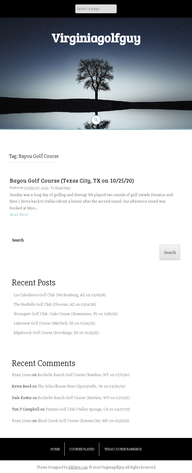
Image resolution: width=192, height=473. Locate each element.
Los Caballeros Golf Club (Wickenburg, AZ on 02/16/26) (60, 294)
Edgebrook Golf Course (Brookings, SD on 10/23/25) (56, 332)
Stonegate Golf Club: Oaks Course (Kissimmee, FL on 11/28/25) (66, 313)
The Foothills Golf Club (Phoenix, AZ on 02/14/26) (55, 304)
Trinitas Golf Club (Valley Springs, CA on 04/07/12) (87, 409)
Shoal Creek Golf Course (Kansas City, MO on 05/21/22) (83, 420)
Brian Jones (63, 188)
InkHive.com (78, 467)
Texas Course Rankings (123, 449)
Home (55, 449)
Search (18, 240)
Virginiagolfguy (96, 37)
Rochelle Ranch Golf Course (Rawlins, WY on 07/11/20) (84, 374)
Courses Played (82, 449)
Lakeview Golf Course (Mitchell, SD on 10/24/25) (54, 323)
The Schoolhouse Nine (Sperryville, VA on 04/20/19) (81, 386)
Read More (19, 214)
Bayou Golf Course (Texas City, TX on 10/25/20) (72, 180)
